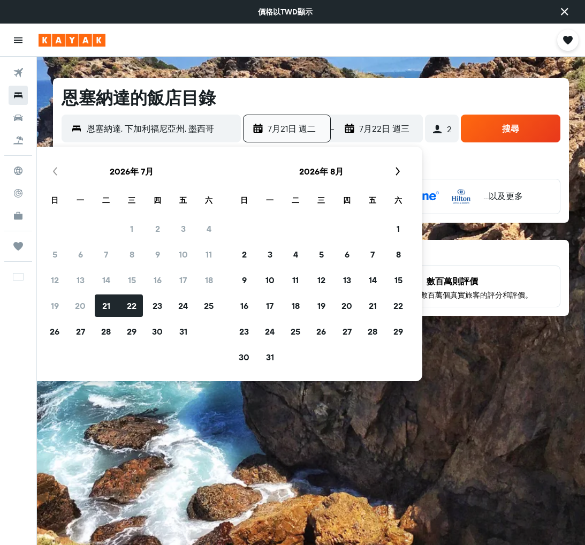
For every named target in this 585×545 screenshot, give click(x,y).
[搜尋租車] (18, 117)
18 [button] (209, 280)
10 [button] (183, 254)
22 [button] (131, 305)
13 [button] (81, 280)
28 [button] (106, 331)
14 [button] (106, 280)
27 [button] (80, 331)
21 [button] (106, 305)
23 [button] (157, 305)
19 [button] (55, 305)
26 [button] (54, 331)
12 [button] (55, 280)
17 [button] (183, 280)
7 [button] (106, 254)
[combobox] (161, 128)
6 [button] (80, 254)
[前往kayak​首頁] (72, 40)
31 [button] (183, 331)
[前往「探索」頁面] (18, 170)
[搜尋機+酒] (18, 140)
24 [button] (183, 305)
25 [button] (209, 305)
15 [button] (132, 280)
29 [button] (131, 331)
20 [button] (80, 305)
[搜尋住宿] (18, 95)
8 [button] (132, 254)
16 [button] (158, 280)
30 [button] (157, 331)
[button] (564, 11)
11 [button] (209, 254)
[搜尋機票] (18, 73)
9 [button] (157, 254)
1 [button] (131, 228)
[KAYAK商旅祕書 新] (18, 215)
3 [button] (183, 228)
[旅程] (18, 246)
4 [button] (209, 228)
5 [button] (54, 254)
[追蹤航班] (18, 193)
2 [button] (157, 228)
